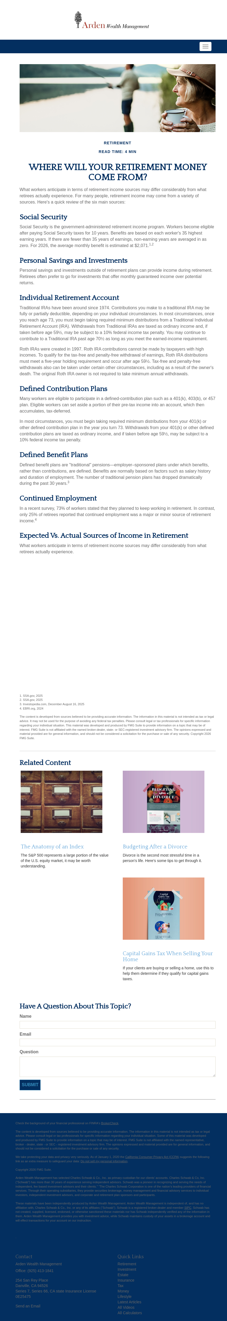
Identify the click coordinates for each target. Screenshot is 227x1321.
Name (26, 1016)
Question (29, 1052)
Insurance (126, 1280)
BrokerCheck (110, 1123)
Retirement (127, 1264)
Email (25, 1034)
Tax (121, 1285)
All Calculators (130, 1313)
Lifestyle (124, 1296)
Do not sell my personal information (104, 1161)
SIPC (187, 1207)
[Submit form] (30, 1085)
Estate (123, 1275)
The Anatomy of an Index (52, 847)
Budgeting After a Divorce (155, 847)
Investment (127, 1269)
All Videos (126, 1307)
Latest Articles (129, 1302)
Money (123, 1291)
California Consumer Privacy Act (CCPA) (152, 1156)
